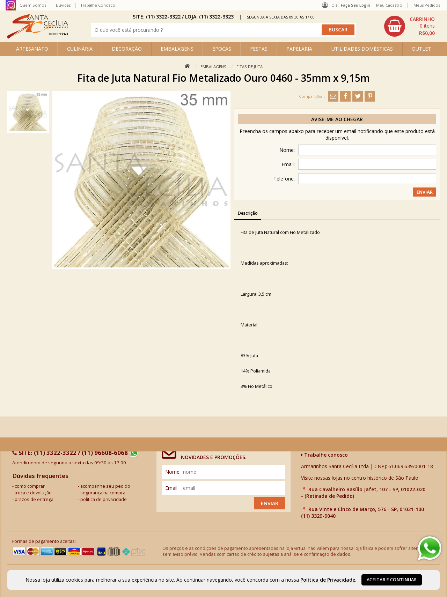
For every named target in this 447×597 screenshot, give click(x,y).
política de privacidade (103, 499)
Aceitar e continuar (392, 580)
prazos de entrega (34, 499)
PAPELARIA (299, 48)
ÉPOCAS (221, 48)
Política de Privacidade (327, 579)
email (171, 488)
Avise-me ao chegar (337, 119)
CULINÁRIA (80, 48)
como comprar (30, 486)
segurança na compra (102, 493)
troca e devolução (33, 493)
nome (172, 472)
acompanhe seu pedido (105, 486)
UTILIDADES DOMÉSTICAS (362, 48)
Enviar (269, 503)
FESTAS (259, 48)
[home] (37, 37)
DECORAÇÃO (127, 48)
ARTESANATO (32, 48)
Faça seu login (355, 5)
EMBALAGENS (177, 48)
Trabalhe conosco (324, 454)
